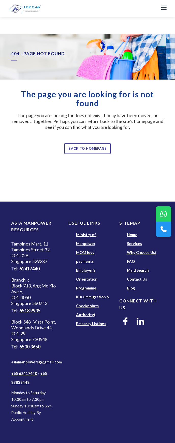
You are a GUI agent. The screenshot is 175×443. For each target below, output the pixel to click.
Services (134, 243)
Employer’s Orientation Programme (86, 279)
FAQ (131, 261)
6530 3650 (29, 346)
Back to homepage (87, 148)
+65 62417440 (24, 373)
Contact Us (137, 279)
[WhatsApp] (163, 214)
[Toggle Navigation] (164, 8)
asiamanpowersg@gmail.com (36, 362)
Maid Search (138, 270)
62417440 (29, 268)
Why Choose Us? (141, 252)
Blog (131, 288)
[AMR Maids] (81, 8)
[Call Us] (163, 229)
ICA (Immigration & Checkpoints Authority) (92, 306)
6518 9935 (29, 310)
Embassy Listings (91, 323)
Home (132, 234)
